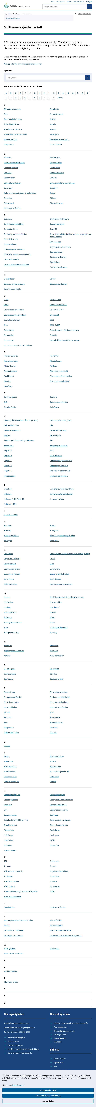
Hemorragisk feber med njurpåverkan (19, 440)
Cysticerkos (54, 262)
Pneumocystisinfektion (59, 702)
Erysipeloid (54, 315)
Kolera (52, 525)
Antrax (52, 119)
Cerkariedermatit (11, 239)
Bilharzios (8, 198)
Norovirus (54, 651)
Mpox (52, 617)
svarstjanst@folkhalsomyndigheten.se (19, 1027)
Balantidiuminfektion (12, 183)
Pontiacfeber (55, 717)
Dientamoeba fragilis (12, 289)
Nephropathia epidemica (14, 651)
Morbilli (53, 612)
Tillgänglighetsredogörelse (64, 1031)
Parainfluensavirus (11, 702)
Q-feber (7, 745)
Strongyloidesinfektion (59, 825)
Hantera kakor (48, 1101)
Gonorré (53, 397)
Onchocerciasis (10, 674)
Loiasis (52, 559)
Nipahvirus (54, 645)
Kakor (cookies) (60, 1035)
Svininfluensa (55, 830)
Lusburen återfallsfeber (59, 574)
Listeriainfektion (10, 584)
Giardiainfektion (10, 407)
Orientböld (54, 669)
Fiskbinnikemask (10, 371)
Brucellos (53, 188)
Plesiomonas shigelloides (60, 697)
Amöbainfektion (10, 139)
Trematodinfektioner (12, 896)
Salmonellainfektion (12, 794)
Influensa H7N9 (10, 504)
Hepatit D (8, 466)
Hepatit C (8, 460)
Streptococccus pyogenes (60, 820)
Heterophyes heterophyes (60, 420)
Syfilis (52, 840)
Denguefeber (9, 279)
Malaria (7, 597)
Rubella (53, 761)
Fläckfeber (8, 386)
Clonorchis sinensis (11, 259)
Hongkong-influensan (58, 445)
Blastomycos (55, 157)
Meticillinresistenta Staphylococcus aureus (67, 597)
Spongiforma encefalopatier (61, 800)
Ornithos (53, 674)
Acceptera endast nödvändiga (48, 1095)
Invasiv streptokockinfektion (61, 494)
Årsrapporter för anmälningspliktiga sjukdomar (23, 64)
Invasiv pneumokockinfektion (62, 489)
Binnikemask (9, 203)
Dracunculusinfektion (58, 284)
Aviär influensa (56, 144)
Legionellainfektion (11, 559)
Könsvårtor (54, 540)
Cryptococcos (55, 242)
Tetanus (7, 866)
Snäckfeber (8, 840)
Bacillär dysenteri (11, 167)
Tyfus (52, 891)
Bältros (53, 198)
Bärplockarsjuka (56, 203)
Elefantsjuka (9, 330)
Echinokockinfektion (12, 320)
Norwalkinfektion (57, 656)
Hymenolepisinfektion (59, 476)
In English (89, 1)
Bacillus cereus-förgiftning (14, 162)
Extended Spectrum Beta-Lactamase (65, 340)
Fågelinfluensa (56, 361)
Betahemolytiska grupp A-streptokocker (20, 193)
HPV (51, 450)
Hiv (51, 440)
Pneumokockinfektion (59, 707)
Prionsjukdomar (56, 722)
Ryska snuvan (55, 766)
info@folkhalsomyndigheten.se (16, 1023)
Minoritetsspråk (79, 1)
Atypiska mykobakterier (59, 139)
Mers (6, 627)
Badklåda (7, 173)
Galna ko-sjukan (10, 397)
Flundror (7, 381)
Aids (5, 114)
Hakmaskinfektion (11, 425)
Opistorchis (8, 679)
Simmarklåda (9, 830)
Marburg (7, 607)
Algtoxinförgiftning (11, 124)
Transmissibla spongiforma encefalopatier (21, 891)
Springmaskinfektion (58, 805)
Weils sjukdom (9, 948)
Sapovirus (8, 805)
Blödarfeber (55, 167)
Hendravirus (9, 445)
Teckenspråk (60, 1)
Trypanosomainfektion (59, 871)
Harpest (7, 435)
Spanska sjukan (10, 850)
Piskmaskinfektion (11, 732)
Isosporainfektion (57, 499)
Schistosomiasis (10, 815)
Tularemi (53, 881)
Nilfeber (7, 656)
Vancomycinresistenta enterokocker (18, 920)
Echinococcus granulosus (14, 310)
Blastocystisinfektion (12, 208)
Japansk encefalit (11, 515)
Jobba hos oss (13, 1041)
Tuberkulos (54, 876)
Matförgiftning (10, 612)
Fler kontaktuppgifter (16, 1037)
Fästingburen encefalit (59, 371)
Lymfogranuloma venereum (61, 584)
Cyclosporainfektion (58, 257)
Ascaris (53, 124)
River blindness (10, 771)
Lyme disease (55, 579)
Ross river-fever (10, 776)
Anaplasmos (9, 144)
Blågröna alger (56, 162)
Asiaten (53, 129)
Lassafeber (8, 553)
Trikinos (53, 866)
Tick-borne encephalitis (13, 871)
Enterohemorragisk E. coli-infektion (18, 345)
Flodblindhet (9, 376)
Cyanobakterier (56, 252)
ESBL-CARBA (55, 325)
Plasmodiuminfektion (58, 692)
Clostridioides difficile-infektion (16, 264)
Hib (51, 425)
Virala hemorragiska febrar (60, 930)
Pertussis (7, 717)
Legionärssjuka (10, 564)
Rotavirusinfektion (11, 781)
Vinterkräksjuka (56, 925)
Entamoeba (8, 335)
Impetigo (7, 489)
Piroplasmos (9, 727)
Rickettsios (8, 761)
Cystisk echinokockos (58, 267)
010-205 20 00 (24, 1032)
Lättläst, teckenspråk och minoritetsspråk (71, 1023)
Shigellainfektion (10, 825)
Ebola (6, 305)
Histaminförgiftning (58, 430)
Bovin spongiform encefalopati (62, 183)
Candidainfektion (11, 229)
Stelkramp (54, 815)
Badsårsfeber (9, 178)
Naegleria (8, 645)
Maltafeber (8, 602)
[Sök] (89, 6)
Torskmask (8, 876)
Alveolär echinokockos (13, 129)
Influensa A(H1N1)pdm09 (14, 499)
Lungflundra (55, 569)
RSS (55, 1066)
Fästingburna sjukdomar (59, 381)
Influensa (7, 494)
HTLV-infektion (56, 455)
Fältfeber (53, 366)
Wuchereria (54, 948)
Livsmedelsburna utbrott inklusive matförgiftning (70, 553)
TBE (5, 861)
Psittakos (54, 727)
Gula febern (54, 407)
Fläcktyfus (54, 356)
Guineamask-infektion (59, 402)
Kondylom (54, 530)
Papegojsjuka (9, 692)
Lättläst (69, 1)
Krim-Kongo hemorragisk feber (62, 535)
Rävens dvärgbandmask (59, 771)
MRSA (52, 622)
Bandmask (8, 188)
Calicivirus (8, 219)
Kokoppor (8, 540)
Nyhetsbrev (58, 1062)
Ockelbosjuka (9, 669)
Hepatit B (8, 455)
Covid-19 (53, 229)
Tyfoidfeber (55, 886)
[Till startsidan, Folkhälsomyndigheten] (17, 6)
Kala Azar (7, 525)
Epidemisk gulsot (57, 310)
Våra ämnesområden (12, 18)
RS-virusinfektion (57, 756)
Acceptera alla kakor (48, 1090)
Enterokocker (55, 299)
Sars (5, 810)
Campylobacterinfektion (13, 224)
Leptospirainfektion (12, 574)
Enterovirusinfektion (58, 305)
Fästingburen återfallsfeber (61, 376)
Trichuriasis (54, 861)
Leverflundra (9, 579)
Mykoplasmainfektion (59, 627)
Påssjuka (53, 732)
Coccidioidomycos (57, 224)
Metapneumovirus (11, 632)
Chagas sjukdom (10, 244)
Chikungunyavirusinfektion (14, 249)
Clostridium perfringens (59, 219)
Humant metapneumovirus (61, 460)
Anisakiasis (54, 109)
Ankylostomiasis (56, 114)
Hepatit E (8, 471)
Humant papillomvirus (59, 466)
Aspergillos (54, 134)
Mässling (53, 632)
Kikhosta (7, 530)
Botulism (53, 178)
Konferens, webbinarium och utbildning (23, 1049)
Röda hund (54, 776)
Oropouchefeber (56, 679)
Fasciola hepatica (11, 356)
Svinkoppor (54, 835)
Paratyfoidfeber (10, 707)
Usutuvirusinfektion (58, 907)
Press (52, 1)
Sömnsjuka (54, 845)
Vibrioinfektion (56, 920)
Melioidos (8, 617)
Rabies (6, 756)
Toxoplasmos (9, 886)
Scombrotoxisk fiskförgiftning (16, 820)
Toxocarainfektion (11, 881)
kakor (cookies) (18, 1085)
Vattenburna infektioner (13, 930)
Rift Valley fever (10, 766)
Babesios (7, 157)
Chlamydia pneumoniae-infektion (17, 254)
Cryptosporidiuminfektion (60, 247)
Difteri (52, 279)
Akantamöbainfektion (13, 119)
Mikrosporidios (56, 602)
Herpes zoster (9, 476)
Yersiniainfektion (10, 971)
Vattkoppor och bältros (13, 935)
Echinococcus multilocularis (15, 315)
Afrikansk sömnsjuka (12, 109)
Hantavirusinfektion (12, 430)
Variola (6, 925)
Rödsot (53, 781)
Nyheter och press (15, 1045)
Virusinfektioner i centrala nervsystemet (66, 935)
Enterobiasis (9, 340)
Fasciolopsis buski (11, 361)
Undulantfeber (10, 907)
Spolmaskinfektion (57, 794)
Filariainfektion (10, 366)
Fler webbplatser (60, 1027)
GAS (5, 402)
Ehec (6, 325)
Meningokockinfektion (13, 622)
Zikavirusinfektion (11, 982)
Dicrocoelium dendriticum (14, 284)
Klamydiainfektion (11, 535)
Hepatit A (8, 450)
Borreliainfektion (57, 173)
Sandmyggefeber (11, 800)
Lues (52, 564)
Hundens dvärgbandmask (60, 471)
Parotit (7, 712)
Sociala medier (60, 1058)
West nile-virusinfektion (13, 953)
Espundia (53, 335)
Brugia (52, 193)
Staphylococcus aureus (59, 810)
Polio (52, 712)
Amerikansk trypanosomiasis (15, 134)
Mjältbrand (54, 607)
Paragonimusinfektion (13, 697)
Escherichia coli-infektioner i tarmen (64, 330)
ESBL (52, 320)
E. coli (6, 299)
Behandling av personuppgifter (20, 1053)
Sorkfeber (8, 845)
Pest (6, 722)
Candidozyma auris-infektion (15, 234)
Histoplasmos (55, 435)
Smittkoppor (9, 835)
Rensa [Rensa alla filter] (60, 98)
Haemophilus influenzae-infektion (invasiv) (21, 420)
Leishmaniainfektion (12, 569)
